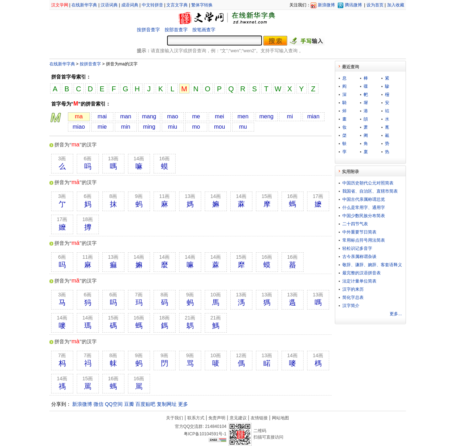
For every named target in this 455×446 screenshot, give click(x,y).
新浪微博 (326, 4)
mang (149, 116)
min (125, 127)
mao (172, 116)
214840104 (215, 426)
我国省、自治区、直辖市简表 (370, 191)
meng (266, 116)
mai (102, 116)
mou (219, 127)
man (125, 116)
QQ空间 (114, 404)
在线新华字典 (84, 4)
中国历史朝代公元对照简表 (368, 183)
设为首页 (375, 4)
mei (219, 116)
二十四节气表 (355, 223)
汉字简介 (350, 305)
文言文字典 (177, 4)
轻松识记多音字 (357, 248)
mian (313, 116)
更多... (396, 313)
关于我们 (174, 417)
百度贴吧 (145, 404)
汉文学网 (59, 4)
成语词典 (129, 4)
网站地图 (280, 417)
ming (149, 127)
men (242, 116)
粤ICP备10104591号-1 (205, 433)
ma (78, 116)
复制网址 (167, 404)
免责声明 (216, 417)
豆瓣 (129, 404)
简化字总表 (353, 297)
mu (243, 127)
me (196, 116)
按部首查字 (176, 29)
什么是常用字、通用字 (363, 207)
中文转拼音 (152, 4)
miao (79, 127)
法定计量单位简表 (359, 281)
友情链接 (259, 417)
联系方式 (195, 417)
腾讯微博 (353, 4)
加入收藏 (395, 4)
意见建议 (238, 417)
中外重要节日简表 (359, 232)
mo (196, 127)
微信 (98, 404)
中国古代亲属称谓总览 (363, 199)
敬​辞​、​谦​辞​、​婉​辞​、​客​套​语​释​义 (372, 264)
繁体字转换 (202, 4)
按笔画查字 (203, 29)
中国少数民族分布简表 (363, 215)
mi (290, 116)
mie (102, 127)
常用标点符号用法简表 (363, 240)
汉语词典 (109, 4)
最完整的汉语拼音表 (361, 272)
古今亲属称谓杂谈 (359, 256)
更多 (183, 404)
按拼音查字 (148, 29)
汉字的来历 (353, 289)
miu (172, 127)
